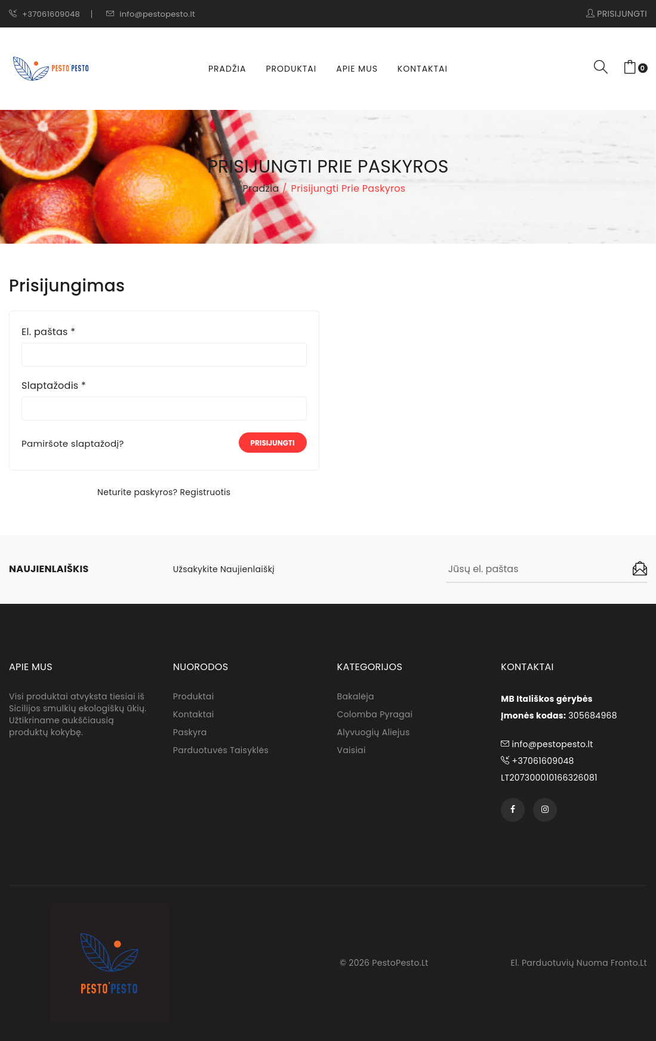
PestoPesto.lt (400, 963)
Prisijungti (273, 443)
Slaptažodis (53, 385)
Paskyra (190, 732)
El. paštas (48, 332)
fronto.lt (629, 963)
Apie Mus (357, 69)
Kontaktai (423, 69)
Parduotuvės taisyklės (221, 750)
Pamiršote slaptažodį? (72, 444)
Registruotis (205, 492)
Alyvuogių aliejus (373, 732)
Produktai (291, 69)
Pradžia (227, 69)
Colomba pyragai (375, 714)
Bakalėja (355, 696)
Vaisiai (351, 750)
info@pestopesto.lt (150, 14)
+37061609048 (44, 14)
